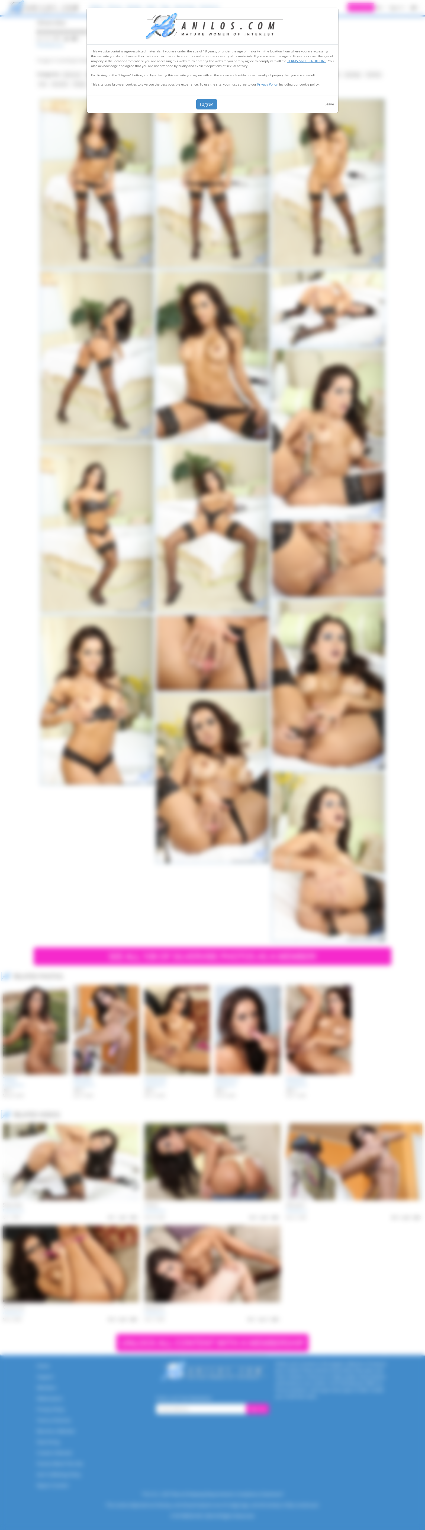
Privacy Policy (267, 84)
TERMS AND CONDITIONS (306, 61)
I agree (207, 104)
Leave (329, 104)
